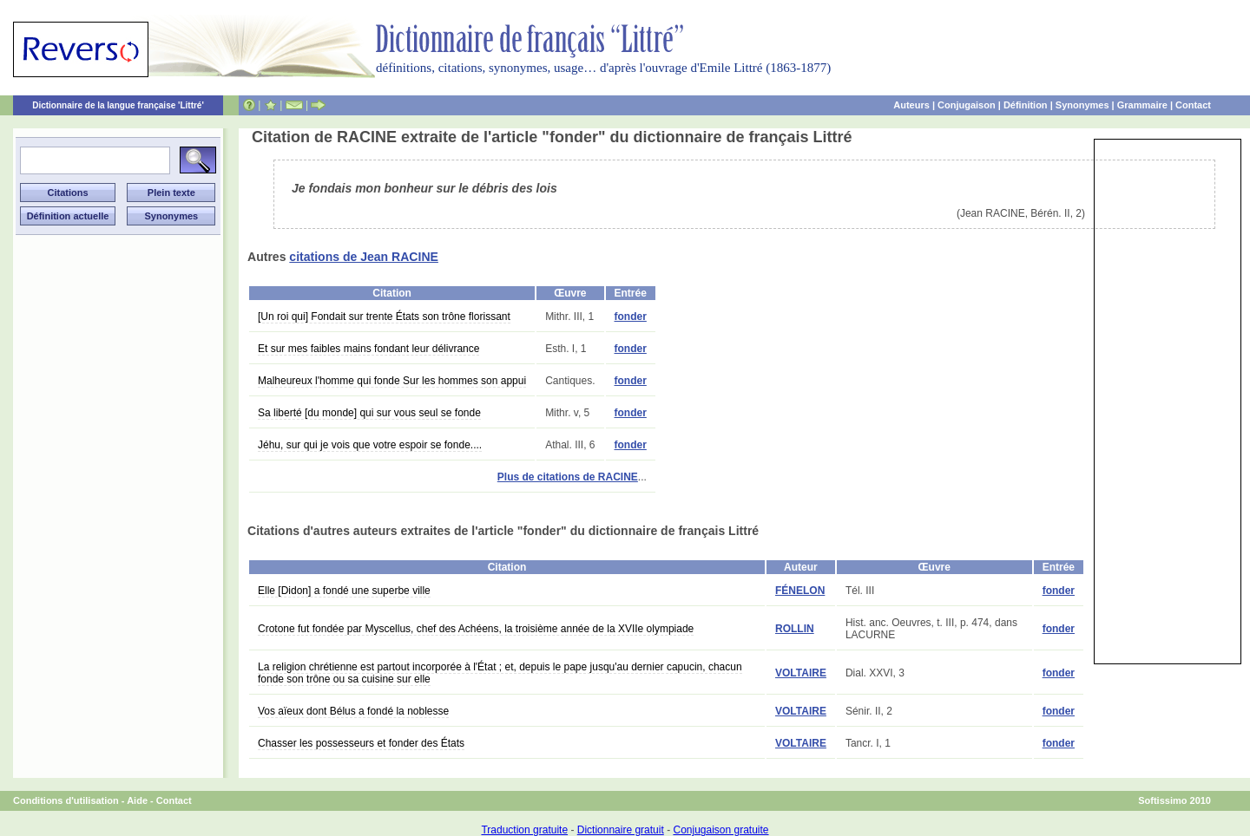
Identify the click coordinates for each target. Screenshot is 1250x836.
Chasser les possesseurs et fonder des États (361, 743)
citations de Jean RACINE (363, 257)
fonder (631, 316)
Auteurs (911, 105)
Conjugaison (967, 105)
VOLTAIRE (800, 673)
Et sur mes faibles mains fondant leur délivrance (368, 349)
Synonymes (1082, 105)
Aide (137, 800)
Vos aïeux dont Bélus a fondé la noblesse (353, 711)
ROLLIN (794, 629)
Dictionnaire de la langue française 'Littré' (118, 105)
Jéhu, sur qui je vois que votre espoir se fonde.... (370, 445)
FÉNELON (800, 591)
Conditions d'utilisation (66, 800)
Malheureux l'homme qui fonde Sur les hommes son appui (392, 381)
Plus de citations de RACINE (567, 477)
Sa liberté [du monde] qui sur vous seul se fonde (369, 413)
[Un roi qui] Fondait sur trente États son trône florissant (384, 316)
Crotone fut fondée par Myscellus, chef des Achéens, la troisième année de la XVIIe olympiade (476, 629)
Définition (1025, 105)
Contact (1193, 105)
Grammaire (1142, 105)
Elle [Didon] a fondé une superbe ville (344, 591)
